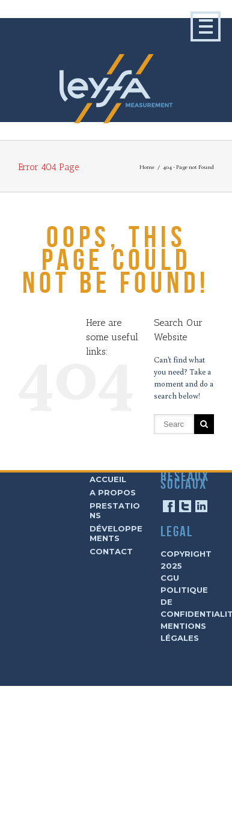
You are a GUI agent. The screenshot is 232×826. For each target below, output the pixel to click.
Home (146, 167)
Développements (116, 533)
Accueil (108, 479)
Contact (111, 551)
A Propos (113, 492)
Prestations (115, 510)
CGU (169, 578)
